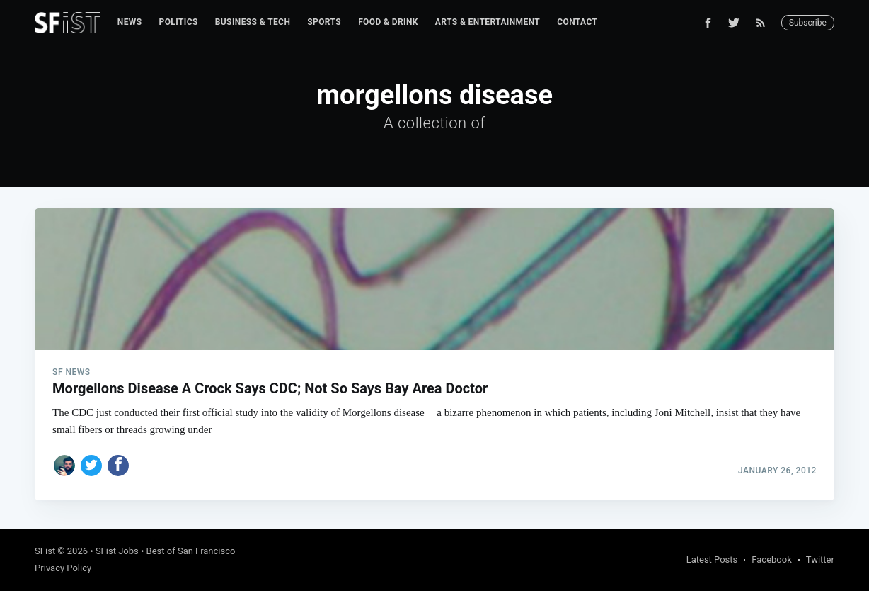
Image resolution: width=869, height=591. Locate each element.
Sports (324, 22)
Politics (178, 22)
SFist (45, 551)
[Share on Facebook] (118, 466)
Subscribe (808, 23)
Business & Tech (253, 22)
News (129, 22)
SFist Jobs (117, 551)
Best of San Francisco (191, 551)
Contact (577, 22)
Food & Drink (388, 22)
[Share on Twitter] (91, 466)
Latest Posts (712, 559)
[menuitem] (130, 22)
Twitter (820, 559)
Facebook (771, 559)
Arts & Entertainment (487, 22)
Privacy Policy (63, 568)
